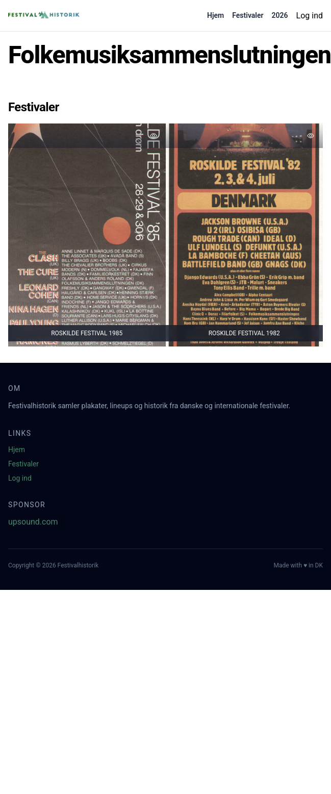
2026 (280, 15)
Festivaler (247, 15)
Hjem (215, 15)
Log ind (309, 15)
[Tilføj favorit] (153, 136)
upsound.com (33, 522)
